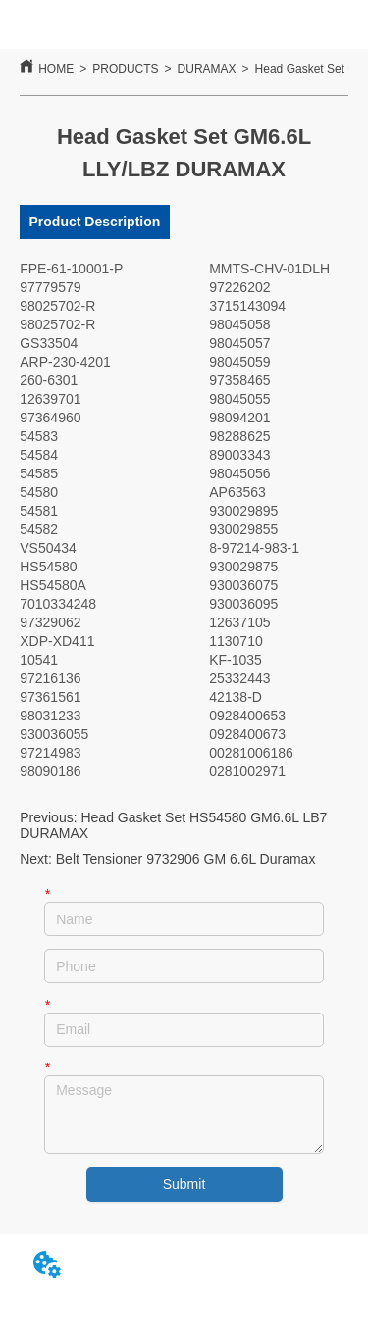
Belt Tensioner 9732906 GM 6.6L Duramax (186, 858)
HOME (56, 68)
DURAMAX (207, 68)
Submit (184, 1184)
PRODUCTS (125, 68)
